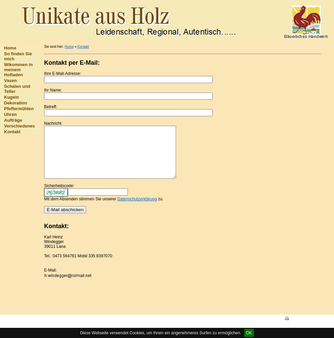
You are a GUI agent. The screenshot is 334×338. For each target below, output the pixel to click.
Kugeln (11, 97)
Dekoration (15, 102)
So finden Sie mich (18, 56)
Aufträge (13, 120)
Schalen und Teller (17, 89)
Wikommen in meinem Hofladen (18, 69)
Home (10, 48)
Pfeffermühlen (19, 108)
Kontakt (12, 131)
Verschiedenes (19, 125)
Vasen (10, 80)
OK (249, 333)
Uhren (10, 114)
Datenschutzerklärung (137, 209)
